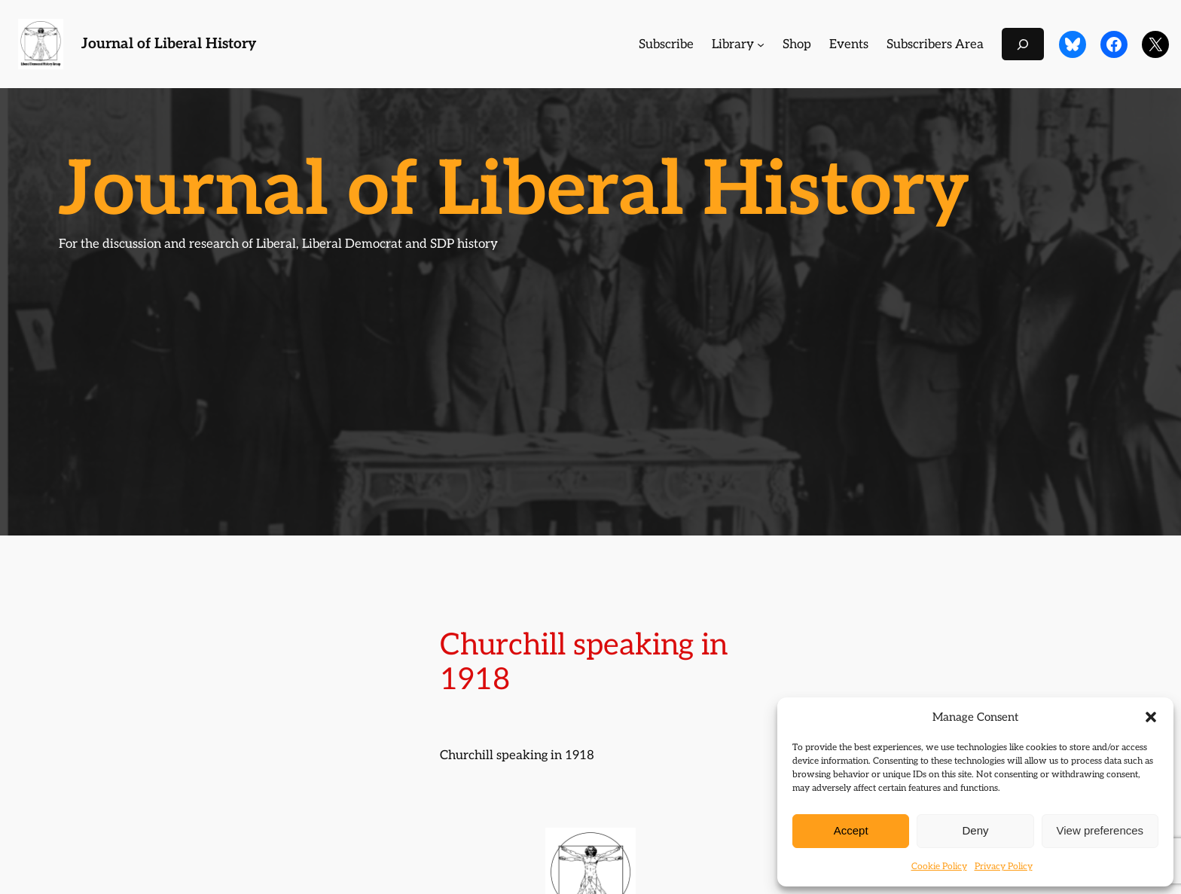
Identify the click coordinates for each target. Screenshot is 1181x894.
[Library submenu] (760, 44)
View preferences (1100, 830)
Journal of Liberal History (168, 44)
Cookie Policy (939, 866)
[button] (1150, 717)
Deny (975, 830)
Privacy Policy (1004, 866)
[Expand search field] (1023, 44)
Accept (851, 830)
